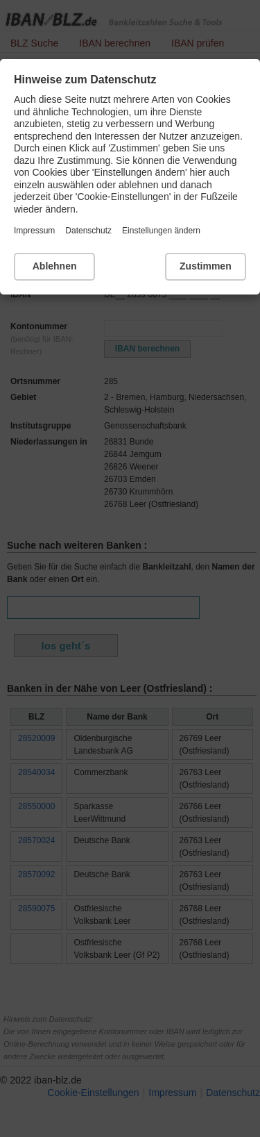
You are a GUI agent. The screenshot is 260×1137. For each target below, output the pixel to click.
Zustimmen (206, 266)
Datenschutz (88, 230)
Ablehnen (55, 266)
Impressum (34, 230)
